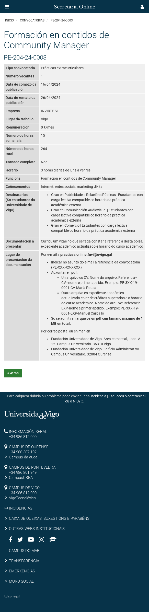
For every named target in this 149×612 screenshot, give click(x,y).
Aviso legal (12, 596)
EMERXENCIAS (22, 571)
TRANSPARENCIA (24, 561)
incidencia (98, 396)
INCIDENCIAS (20, 508)
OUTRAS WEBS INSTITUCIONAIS (37, 528)
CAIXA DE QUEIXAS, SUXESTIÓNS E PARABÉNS (49, 518)
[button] (7, 6)
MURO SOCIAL (21, 581)
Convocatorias (32, 20)
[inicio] (14, 5)
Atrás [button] (13, 373)
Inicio (9, 20)
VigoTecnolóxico (22, 498)
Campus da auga (23, 457)
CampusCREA (21, 477)
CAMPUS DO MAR (24, 550)
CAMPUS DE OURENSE (29, 447)
